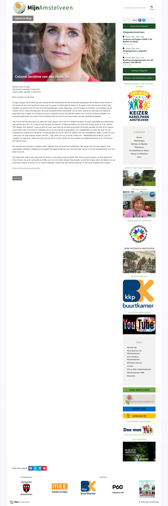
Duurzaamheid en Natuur (139, 150)
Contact (130, 366)
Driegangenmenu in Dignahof (135, 51)
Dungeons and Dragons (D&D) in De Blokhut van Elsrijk (137, 40)
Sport (139, 157)
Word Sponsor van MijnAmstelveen (134, 352)
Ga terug (17, 178)
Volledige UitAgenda (139, 70)
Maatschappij (139, 140)
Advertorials (132, 347)
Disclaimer (131, 376)
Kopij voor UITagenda (139, 26)
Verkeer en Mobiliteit (139, 154)
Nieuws (139, 137)
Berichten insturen (134, 363)
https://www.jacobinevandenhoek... (26, 168)
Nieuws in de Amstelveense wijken (139, 78)
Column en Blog (24, 87)
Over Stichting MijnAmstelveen (133, 358)
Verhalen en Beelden (139, 144)
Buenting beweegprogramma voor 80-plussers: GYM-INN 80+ (138, 61)
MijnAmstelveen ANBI (135, 372)
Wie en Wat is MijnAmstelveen (139, 369)
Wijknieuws (139, 147)
